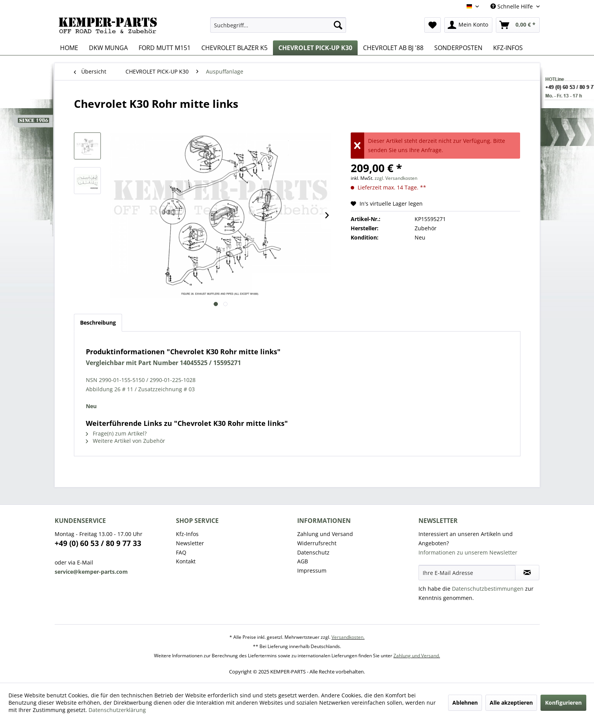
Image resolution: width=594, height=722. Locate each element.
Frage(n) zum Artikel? (116, 433)
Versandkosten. (348, 637)
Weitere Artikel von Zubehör (125, 440)
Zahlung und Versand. (416, 655)
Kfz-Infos (187, 534)
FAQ (181, 552)
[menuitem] (278, 25)
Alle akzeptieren (511, 702)
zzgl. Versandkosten (396, 178)
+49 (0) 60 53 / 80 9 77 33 (98, 543)
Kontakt (186, 561)
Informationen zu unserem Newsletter (467, 552)
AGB (302, 561)
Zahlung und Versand (325, 534)
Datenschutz (313, 552)
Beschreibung (98, 322)
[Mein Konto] (468, 25)
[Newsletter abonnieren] (527, 572)
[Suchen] (338, 25)
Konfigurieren (563, 702)
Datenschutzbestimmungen (488, 588)
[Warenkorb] (518, 25)
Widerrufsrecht (316, 543)
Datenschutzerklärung (117, 710)
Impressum (311, 570)
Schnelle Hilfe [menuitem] (512, 6)
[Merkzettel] (432, 25)
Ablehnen (465, 702)
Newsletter (190, 543)
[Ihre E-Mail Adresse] (466, 572)
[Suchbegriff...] (278, 25)
